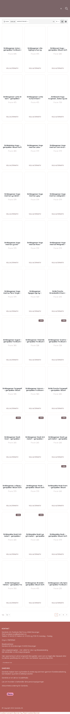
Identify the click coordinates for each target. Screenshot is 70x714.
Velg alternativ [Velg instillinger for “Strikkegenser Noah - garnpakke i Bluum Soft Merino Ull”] (35, 506)
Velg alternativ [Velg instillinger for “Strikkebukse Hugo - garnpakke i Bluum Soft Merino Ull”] (12, 165)
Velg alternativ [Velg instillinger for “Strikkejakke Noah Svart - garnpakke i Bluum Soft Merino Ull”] (58, 506)
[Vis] (57, 21)
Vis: (54, 21)
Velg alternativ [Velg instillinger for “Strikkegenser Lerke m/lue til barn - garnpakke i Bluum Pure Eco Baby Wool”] (35, 117)
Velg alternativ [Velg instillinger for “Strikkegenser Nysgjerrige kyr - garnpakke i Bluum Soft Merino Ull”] (35, 311)
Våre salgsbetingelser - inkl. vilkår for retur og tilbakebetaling (25, 650)
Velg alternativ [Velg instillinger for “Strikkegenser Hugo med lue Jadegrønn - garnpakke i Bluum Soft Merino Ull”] (58, 214)
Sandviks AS (19, 708)
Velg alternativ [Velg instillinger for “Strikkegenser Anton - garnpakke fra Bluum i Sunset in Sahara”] (12, 68)
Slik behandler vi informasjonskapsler (16, 652)
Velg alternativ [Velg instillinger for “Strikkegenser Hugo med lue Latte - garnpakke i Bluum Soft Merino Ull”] (35, 165)
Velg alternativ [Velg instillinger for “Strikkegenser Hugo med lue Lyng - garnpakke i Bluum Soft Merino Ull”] (35, 214)
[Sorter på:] (22, 21)
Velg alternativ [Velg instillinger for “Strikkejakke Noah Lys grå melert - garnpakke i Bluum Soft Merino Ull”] (35, 554)
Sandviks (5, 672)
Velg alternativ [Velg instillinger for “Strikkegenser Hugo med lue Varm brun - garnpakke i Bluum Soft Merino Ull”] (58, 165)
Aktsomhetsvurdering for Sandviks (15, 686)
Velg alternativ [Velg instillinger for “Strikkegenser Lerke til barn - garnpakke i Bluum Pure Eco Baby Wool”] (12, 117)
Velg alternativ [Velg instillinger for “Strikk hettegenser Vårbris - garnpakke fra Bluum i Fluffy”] (12, 603)
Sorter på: (13, 21)
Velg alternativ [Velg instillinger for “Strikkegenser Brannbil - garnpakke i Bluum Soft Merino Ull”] (35, 603)
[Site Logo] (8, 8)
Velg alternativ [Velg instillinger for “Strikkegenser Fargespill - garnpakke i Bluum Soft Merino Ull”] (12, 408)
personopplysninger (36, 682)
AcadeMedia (23, 678)
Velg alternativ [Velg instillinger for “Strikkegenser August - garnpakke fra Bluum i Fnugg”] (12, 360)
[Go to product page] (12, 36)
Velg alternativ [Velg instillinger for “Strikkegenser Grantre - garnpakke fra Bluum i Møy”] (58, 360)
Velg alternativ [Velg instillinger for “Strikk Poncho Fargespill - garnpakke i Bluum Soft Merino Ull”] (58, 408)
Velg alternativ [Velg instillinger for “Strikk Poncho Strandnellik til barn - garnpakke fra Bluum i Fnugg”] (58, 311)
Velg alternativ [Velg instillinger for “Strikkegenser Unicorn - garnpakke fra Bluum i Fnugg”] (35, 408)
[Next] (66, 614)
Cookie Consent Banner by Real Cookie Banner (20, 713)
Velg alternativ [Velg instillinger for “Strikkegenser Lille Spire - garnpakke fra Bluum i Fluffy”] (58, 603)
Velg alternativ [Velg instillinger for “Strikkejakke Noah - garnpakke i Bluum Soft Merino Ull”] (58, 554)
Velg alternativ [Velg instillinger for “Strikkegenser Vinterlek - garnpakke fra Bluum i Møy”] (35, 360)
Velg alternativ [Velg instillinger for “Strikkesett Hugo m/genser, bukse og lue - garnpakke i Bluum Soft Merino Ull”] (58, 117)
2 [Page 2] (59, 615)
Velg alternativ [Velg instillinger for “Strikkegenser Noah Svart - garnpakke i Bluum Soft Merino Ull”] (12, 457)
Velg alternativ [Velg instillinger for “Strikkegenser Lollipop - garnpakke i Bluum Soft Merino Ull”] (12, 506)
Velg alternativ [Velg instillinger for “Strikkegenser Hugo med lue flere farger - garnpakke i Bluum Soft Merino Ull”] (12, 311)
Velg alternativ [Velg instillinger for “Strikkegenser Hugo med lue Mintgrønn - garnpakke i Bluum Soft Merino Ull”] (58, 262)
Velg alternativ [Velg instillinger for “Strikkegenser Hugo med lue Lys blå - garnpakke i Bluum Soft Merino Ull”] (12, 262)
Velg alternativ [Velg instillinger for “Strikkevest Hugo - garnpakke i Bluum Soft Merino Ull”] (58, 68)
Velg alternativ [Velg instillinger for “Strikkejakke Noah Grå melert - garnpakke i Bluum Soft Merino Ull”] (12, 554)
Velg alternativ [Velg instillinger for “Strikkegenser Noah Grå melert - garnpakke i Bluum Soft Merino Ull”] (35, 457)
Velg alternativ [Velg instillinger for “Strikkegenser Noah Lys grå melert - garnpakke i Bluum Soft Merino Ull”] (58, 457)
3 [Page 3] (63, 615)
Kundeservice (7, 662)
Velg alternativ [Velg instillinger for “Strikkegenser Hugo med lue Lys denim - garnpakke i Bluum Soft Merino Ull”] (12, 214)
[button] (61, 8)
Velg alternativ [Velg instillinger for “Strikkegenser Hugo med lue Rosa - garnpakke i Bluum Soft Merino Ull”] (35, 262)
